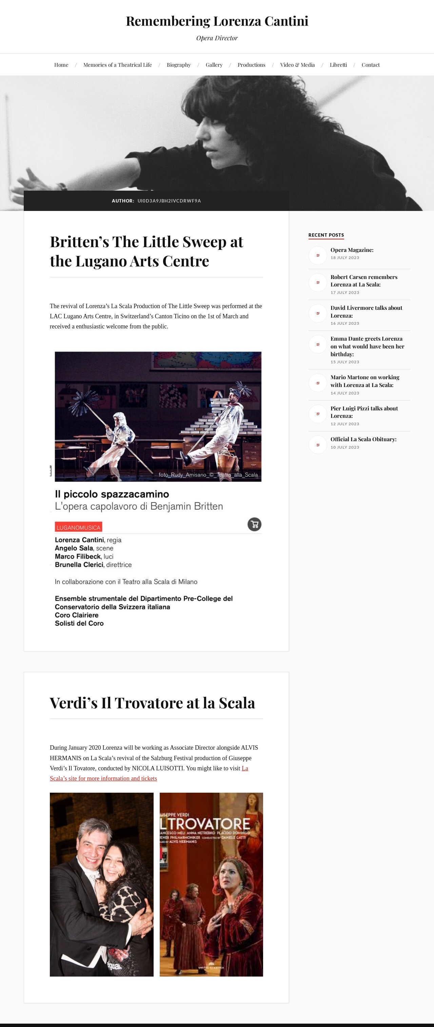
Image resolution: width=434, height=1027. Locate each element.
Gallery (214, 64)
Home (61, 64)
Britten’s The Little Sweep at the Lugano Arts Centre (146, 250)
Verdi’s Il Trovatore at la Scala (152, 702)
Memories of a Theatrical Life (117, 64)
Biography (179, 64)
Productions (251, 64)
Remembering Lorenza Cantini (217, 20)
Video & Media (297, 64)
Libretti (338, 64)
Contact (371, 64)
